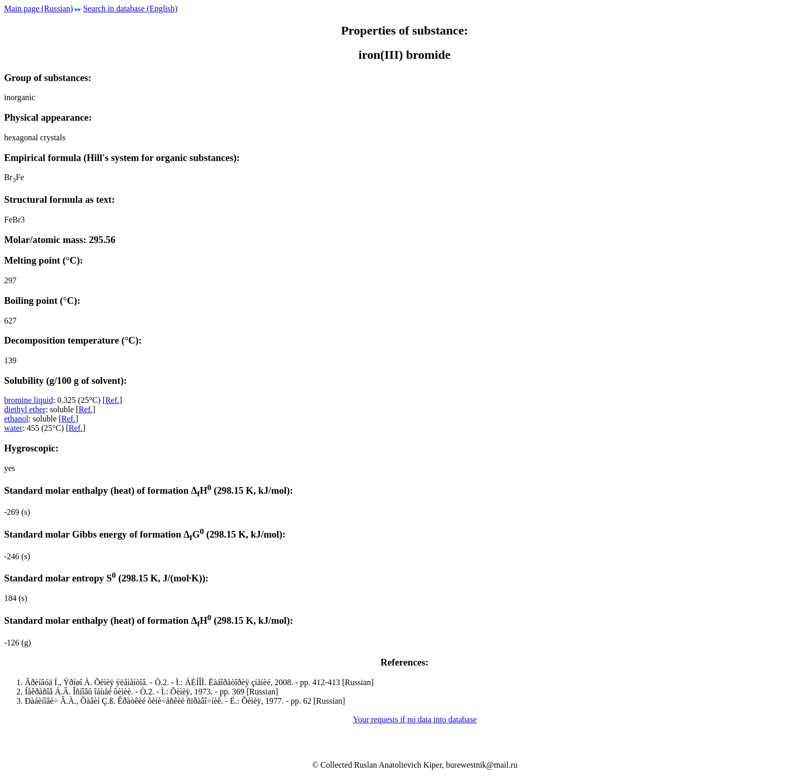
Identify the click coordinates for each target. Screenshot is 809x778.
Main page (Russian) (38, 8)
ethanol (16, 418)
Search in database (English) (130, 8)
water (13, 428)
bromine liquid (28, 400)
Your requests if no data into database (415, 719)
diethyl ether (24, 409)
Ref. (112, 400)
